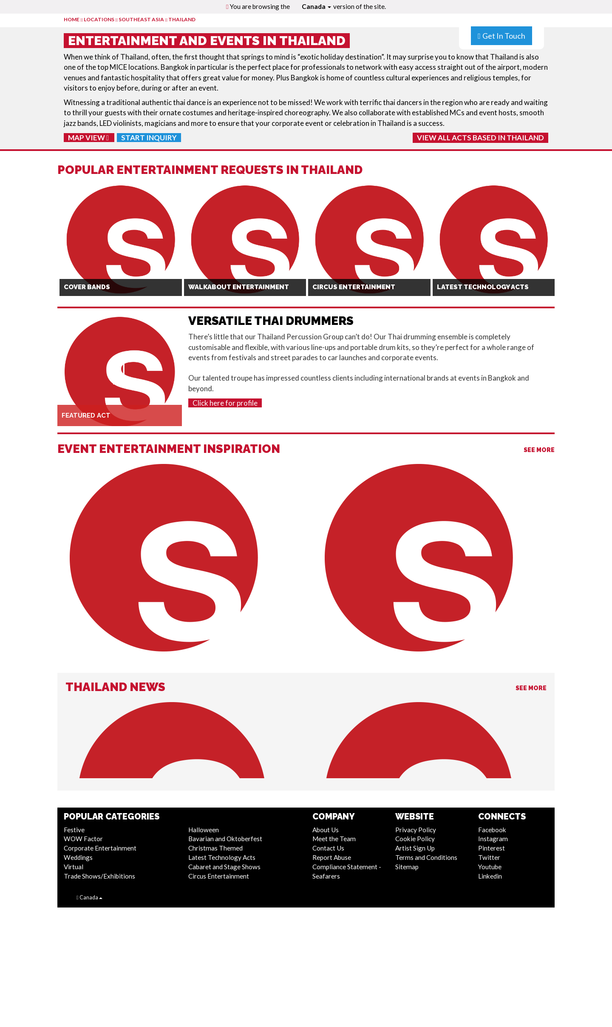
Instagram (493, 838)
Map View (88, 137)
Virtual (73, 867)
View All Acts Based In (480, 137)
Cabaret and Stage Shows (224, 867)
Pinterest (491, 848)
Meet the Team (334, 838)
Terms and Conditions (426, 857)
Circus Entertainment (218, 876)
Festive (74, 830)
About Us (325, 830)
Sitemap (407, 867)
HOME (71, 19)
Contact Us (328, 848)
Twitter (489, 857)
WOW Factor (83, 838)
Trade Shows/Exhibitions (99, 876)
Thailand (182, 19)
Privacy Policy (415, 830)
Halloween (203, 830)
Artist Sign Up (415, 848)
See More (539, 450)
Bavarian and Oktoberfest (225, 838)
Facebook (492, 830)
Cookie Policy (415, 838)
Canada (316, 6)
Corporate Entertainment (100, 848)
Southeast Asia (141, 19)
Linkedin (490, 876)
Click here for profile (225, 402)
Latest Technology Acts (221, 857)
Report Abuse (331, 857)
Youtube (490, 867)
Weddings (78, 857)
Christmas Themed (215, 848)
